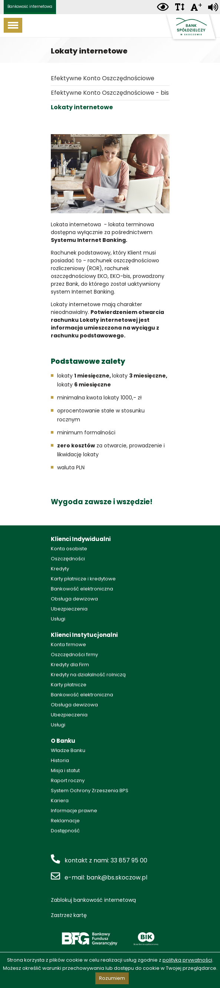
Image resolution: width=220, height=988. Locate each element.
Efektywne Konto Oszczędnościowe (102, 78)
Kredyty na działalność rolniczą (88, 674)
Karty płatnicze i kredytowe (83, 578)
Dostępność (65, 830)
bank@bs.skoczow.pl (116, 877)
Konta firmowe (68, 644)
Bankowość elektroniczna (82, 588)
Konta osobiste (69, 548)
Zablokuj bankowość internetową (93, 900)
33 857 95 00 (129, 860)
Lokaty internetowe (82, 107)
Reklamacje (65, 820)
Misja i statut (65, 770)
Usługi (58, 618)
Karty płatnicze (68, 684)
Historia (60, 760)
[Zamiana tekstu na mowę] (213, 7)
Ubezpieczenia (69, 608)
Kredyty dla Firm (70, 664)
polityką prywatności (187, 959)
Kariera (60, 800)
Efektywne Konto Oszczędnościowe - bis (110, 92)
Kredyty (60, 568)
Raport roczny (68, 780)
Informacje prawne (74, 810)
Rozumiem (112, 978)
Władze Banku (68, 750)
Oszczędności (68, 558)
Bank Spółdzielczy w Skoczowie (190, 28)
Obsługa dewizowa (74, 598)
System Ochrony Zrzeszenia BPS (89, 790)
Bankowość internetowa (29, 6)
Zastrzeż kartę (69, 915)
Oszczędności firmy (74, 654)
